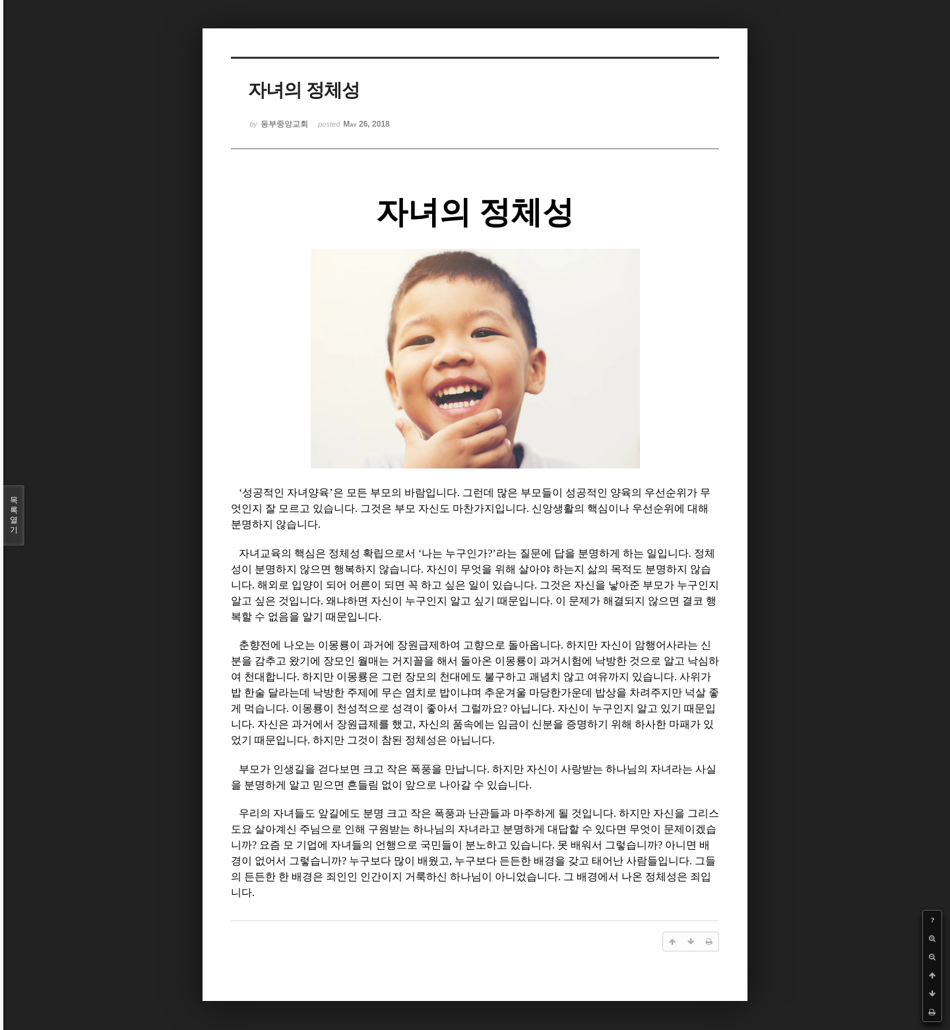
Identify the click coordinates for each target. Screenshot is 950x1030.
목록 (14, 515)
